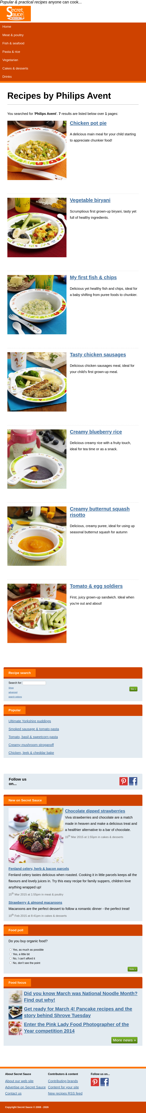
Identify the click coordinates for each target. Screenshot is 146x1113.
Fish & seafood (13, 43)
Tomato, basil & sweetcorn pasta (33, 737)
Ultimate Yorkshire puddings (30, 721)
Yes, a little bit (21, 954)
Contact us (13, 1093)
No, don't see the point (26, 962)
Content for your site (63, 1087)
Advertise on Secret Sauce (25, 1087)
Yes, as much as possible (28, 949)
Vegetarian (10, 60)
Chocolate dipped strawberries (95, 811)
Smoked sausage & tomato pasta (34, 729)
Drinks (7, 76)
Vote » (132, 969)
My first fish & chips (93, 277)
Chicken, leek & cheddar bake (31, 753)
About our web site (19, 1081)
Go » (133, 689)
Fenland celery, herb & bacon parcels (39, 869)
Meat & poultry (13, 35)
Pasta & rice (11, 51)
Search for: (15, 682)
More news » (124, 1040)
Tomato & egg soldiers (96, 586)
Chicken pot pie (88, 123)
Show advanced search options (15, 692)
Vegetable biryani (90, 200)
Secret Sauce (25, 1107)
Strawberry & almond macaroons (35, 902)
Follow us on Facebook (133, 781)
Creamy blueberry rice (96, 432)
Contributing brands (63, 1081)
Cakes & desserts (15, 68)
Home (6, 26)
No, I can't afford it (24, 958)
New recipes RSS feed (65, 1093)
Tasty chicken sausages (98, 354)
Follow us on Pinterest (123, 781)
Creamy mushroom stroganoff (31, 745)
